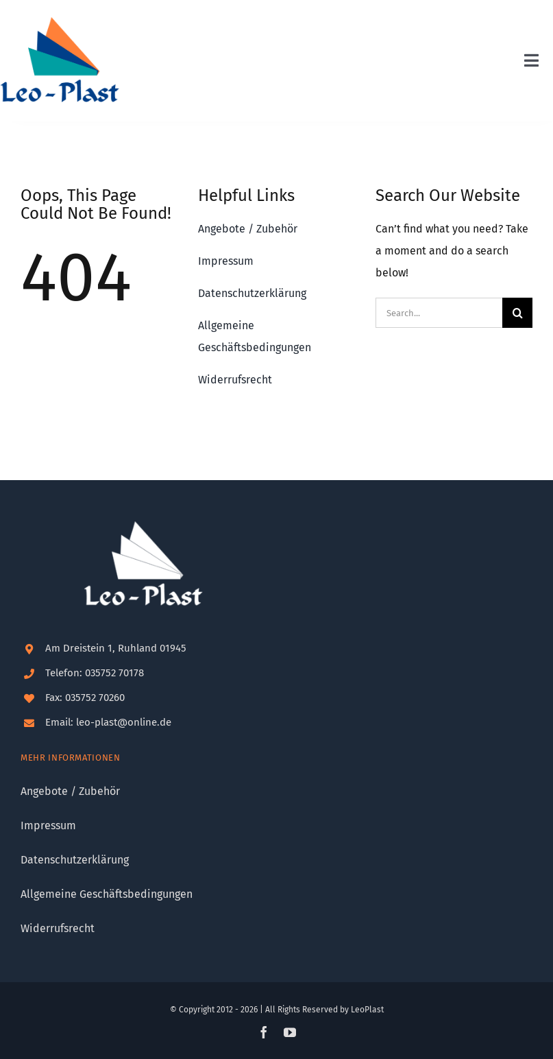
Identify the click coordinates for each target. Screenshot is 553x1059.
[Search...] (439, 313)
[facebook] (264, 1032)
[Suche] (517, 313)
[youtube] (290, 1032)
